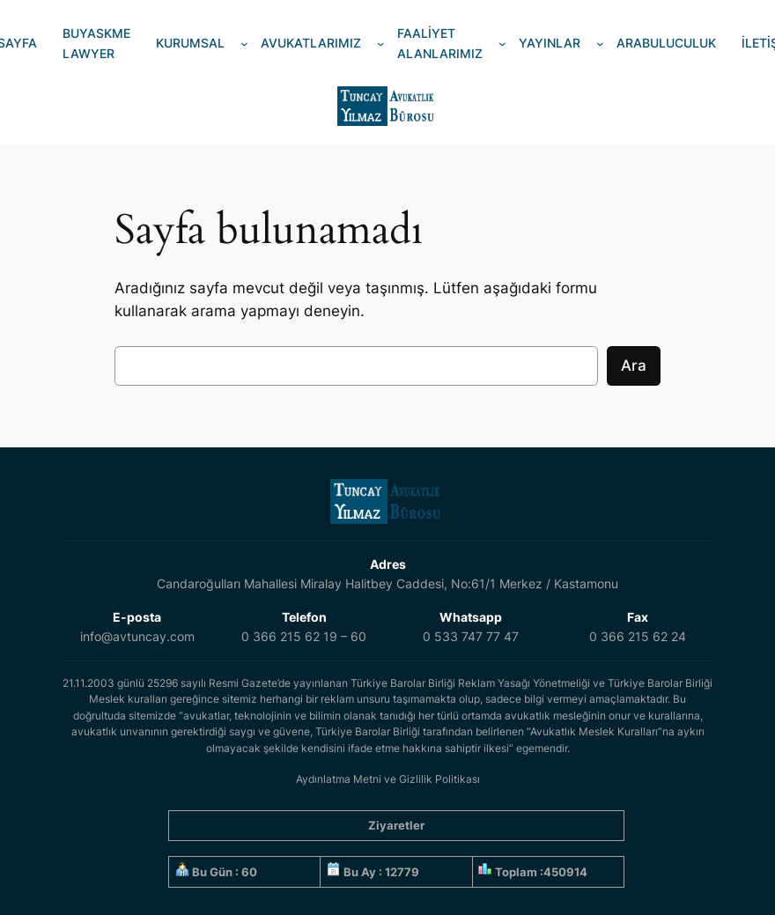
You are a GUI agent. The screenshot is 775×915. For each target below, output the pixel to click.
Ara (633, 365)
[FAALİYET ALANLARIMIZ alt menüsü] (502, 44)
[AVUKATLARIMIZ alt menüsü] (381, 44)
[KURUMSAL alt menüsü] (244, 44)
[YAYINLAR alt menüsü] (600, 44)
